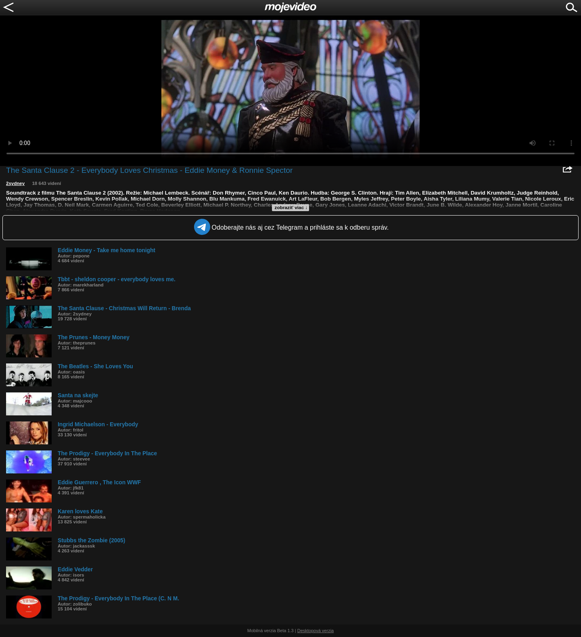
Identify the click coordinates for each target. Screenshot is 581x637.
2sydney (15, 183)
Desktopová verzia (315, 630)
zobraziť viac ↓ (291, 207)
